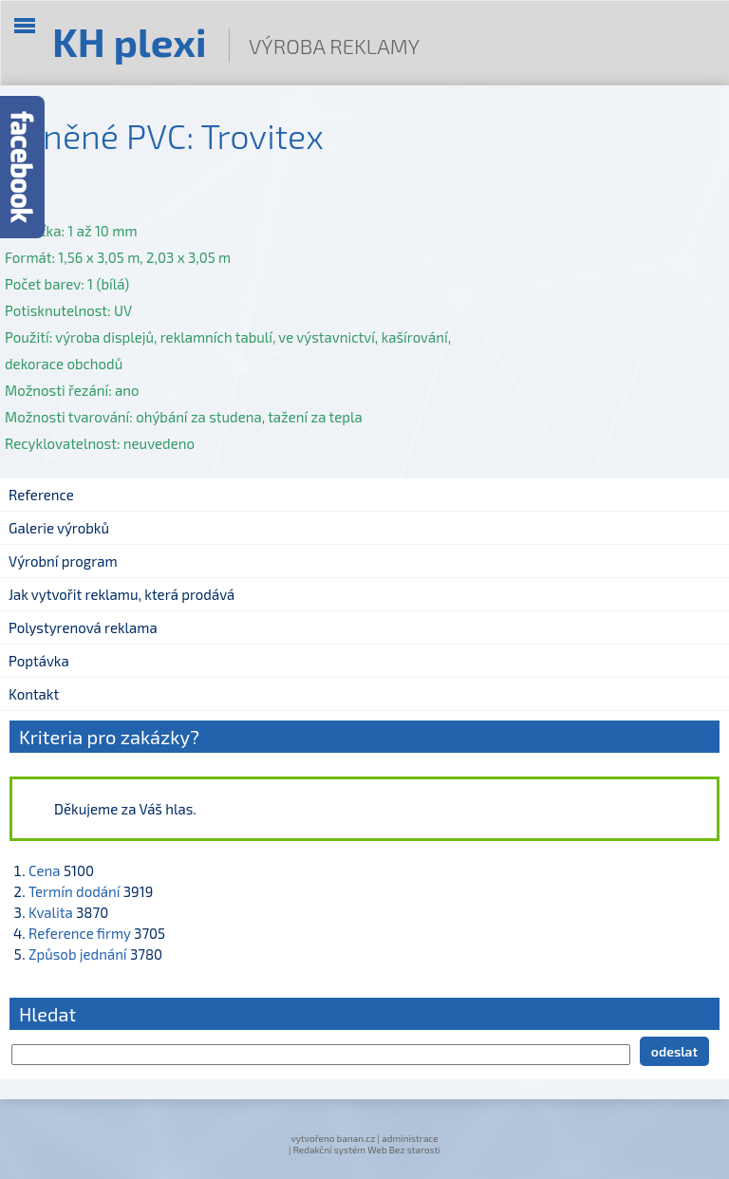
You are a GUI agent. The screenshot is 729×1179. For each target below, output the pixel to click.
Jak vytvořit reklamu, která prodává (121, 594)
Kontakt (34, 693)
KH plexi (129, 41)
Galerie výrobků (59, 527)
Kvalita (50, 912)
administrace (410, 1138)
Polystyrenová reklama (83, 627)
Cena (44, 870)
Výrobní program (63, 561)
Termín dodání (74, 891)
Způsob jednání (77, 954)
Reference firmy (79, 933)
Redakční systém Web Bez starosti (366, 1149)
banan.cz (356, 1138)
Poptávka (39, 660)
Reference (41, 494)
